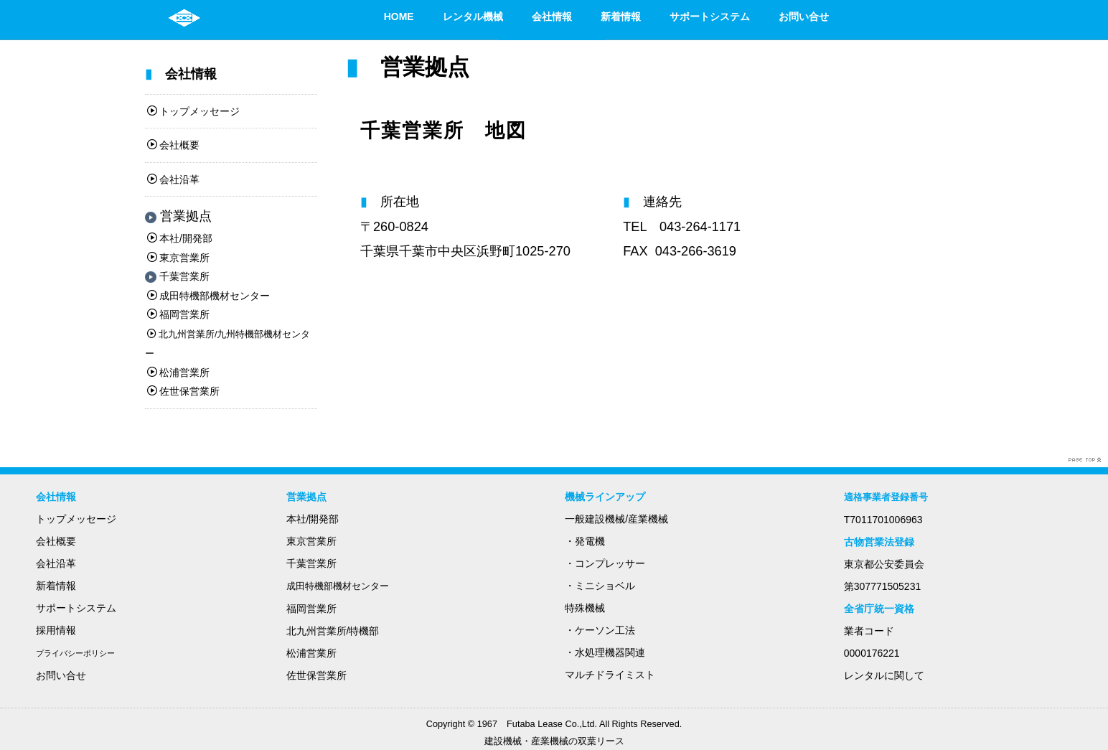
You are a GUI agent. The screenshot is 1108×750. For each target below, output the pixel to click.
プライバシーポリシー (75, 653)
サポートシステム (710, 16)
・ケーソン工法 (600, 630)
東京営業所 (178, 257)
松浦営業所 (178, 372)
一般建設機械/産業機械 (616, 519)
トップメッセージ (193, 111)
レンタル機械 (473, 16)
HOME (399, 16)
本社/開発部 (179, 238)
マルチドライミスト (610, 674)
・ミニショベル (600, 585)
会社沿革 (173, 179)
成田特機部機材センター (208, 295)
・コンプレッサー (605, 563)
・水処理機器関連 (605, 652)
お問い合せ (804, 16)
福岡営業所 (178, 314)
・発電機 (585, 541)
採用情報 (56, 630)
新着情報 (621, 16)
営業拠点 (178, 216)
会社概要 (173, 145)
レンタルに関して (884, 675)
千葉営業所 (177, 276)
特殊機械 (585, 608)
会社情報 (552, 16)
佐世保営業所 (183, 391)
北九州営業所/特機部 (333, 631)
